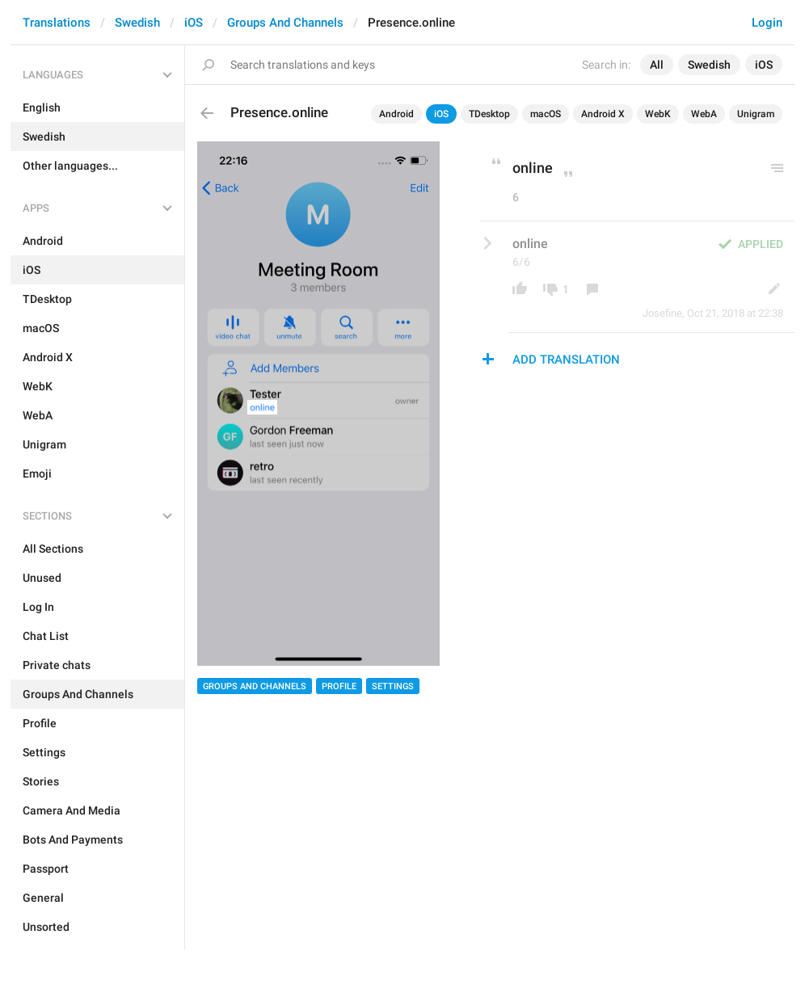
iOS (193, 22)
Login (767, 22)
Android (396, 114)
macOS (545, 114)
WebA (704, 114)
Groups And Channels (285, 22)
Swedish (137, 22)
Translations (57, 22)
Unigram (755, 114)
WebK (658, 114)
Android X (603, 114)
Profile (339, 686)
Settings (393, 686)
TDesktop (489, 114)
